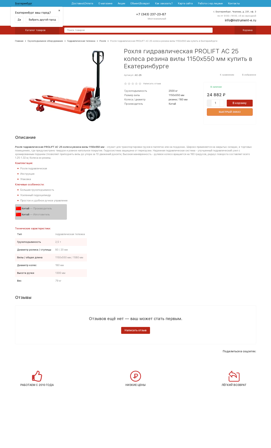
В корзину (240, 103)
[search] (209, 30)
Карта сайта (185, 3)
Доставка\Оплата (82, 3)
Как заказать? (164, 3)
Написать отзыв (152, 83)
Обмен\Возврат (140, 3)
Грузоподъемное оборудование (45, 41)
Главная (19, 41)
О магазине (105, 3)
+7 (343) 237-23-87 (151, 14)
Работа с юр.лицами (210, 3)
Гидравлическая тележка (81, 41)
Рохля (103, 41)
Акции (121, 3)
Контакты (234, 3)
